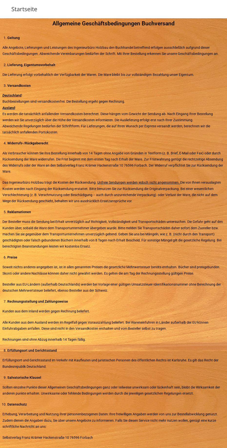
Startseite (24, 9)
